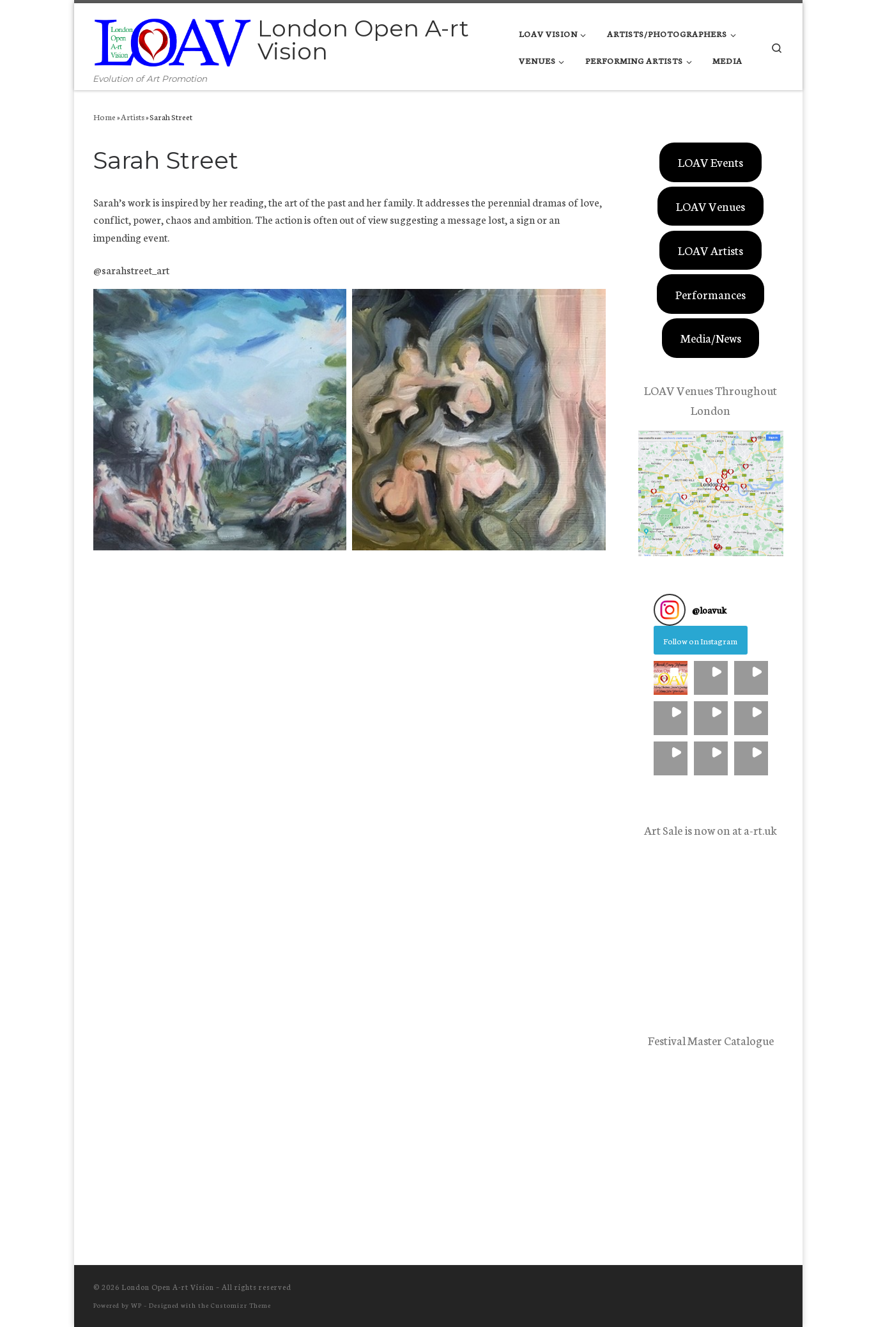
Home (104, 116)
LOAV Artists (710, 250)
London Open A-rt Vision (167, 1287)
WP (136, 1305)
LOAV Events (710, 161)
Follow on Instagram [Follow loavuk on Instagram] (700, 640)
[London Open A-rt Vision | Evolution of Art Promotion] (173, 38)
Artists (132, 116)
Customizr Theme (241, 1305)
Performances (710, 294)
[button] (671, 678)
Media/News (710, 337)
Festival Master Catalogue (711, 1040)
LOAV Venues (710, 206)
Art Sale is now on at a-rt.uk (710, 829)
